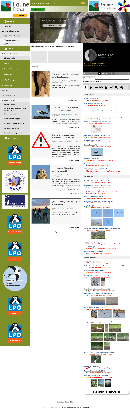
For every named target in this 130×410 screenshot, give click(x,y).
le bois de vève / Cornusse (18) (93, 103)
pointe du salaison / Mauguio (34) (93, 307)
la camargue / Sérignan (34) (92, 140)
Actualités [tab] (34, 66)
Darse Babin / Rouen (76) (91, 163)
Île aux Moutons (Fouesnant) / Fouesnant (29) (97, 135)
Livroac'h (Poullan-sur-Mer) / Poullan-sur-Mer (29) (98, 190)
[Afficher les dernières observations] (92, 81)
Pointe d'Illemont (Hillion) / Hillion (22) (95, 270)
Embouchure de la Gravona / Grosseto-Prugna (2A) (98, 201)
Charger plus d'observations (106, 392)
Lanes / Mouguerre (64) (90, 145)
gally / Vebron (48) (89, 206)
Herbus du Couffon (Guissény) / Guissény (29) (97, 121)
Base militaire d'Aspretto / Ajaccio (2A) (95, 196)
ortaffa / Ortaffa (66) (89, 247)
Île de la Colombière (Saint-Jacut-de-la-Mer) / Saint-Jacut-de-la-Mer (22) (104, 266)
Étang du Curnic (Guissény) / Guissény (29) (96, 180)
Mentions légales (60, 401)
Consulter (38, 9)
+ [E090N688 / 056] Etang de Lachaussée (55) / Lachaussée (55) (102, 228)
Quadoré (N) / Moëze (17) (91, 98)
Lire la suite (73, 100)
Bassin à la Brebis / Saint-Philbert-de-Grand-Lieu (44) (99, 352)
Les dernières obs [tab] (89, 78)
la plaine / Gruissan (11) (91, 261)
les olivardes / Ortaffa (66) (91, 158)
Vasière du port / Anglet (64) (92, 242)
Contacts (67, 401)
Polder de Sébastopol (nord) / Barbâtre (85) (96, 168)
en (84, 3)
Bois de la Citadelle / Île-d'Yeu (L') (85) (94, 371)
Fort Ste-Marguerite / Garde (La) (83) (94, 251)
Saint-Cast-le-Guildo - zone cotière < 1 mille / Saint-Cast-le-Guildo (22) (103, 117)
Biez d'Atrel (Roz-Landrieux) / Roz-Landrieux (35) (98, 321)
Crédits (71, 401)
